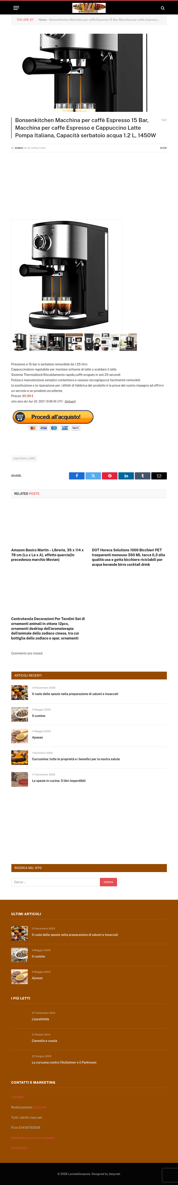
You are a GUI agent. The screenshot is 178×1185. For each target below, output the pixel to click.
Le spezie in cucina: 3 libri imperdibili (59, 781)
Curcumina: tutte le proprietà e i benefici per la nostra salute (76, 759)
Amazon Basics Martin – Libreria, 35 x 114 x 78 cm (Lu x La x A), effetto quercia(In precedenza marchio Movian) (47, 555)
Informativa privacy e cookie (32, 1138)
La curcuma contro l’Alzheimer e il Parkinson (64, 1062)
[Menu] (16, 8)
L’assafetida (40, 1019)
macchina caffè (24, 458)
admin (19, 148)
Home (42, 19)
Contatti (17, 1097)
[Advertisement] (89, 188)
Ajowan (37, 737)
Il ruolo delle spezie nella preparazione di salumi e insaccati (75, 694)
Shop (163, 148)
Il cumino (38, 716)
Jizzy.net (40, 1107)
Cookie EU (19, 1148)
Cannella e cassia (44, 1041)
